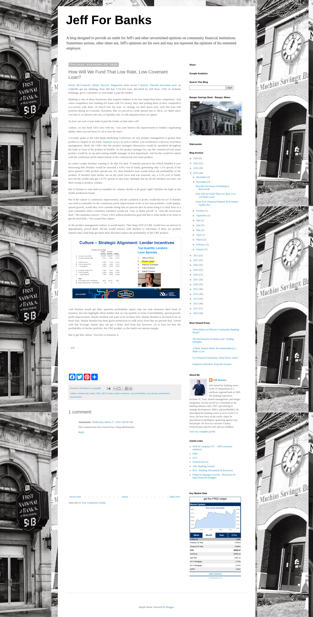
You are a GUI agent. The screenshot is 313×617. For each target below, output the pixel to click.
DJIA (192, 550)
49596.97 (237, 550)
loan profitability (138, 393)
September (201, 215)
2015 (196, 289)
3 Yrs (234, 535)
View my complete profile (202, 431)
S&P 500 (193, 558)
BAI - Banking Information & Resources (213, 470)
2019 (196, 269)
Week (196, 535)
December (201, 177)
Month (209, 535)
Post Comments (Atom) (94, 502)
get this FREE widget (215, 498)
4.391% (238, 543)
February (201, 244)
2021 (196, 260)
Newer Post (75, 496)
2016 (196, 284)
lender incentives (121, 393)
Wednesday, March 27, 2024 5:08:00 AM (112, 422)
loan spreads (152, 393)
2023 (196, 173)
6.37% (238, 565)
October (200, 210)
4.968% (238, 546)
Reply (81, 432)
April (199, 234)
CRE (98, 393)
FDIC (195, 453)
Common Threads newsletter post (157, 85)
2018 (196, 274)
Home (125, 496)
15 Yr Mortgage (196, 561)
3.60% (238, 569)
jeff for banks (107, 393)
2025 (196, 163)
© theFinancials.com (215, 578)
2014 (196, 294)
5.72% (238, 561)
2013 (196, 298)
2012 (196, 303)
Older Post (174, 496)
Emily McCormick (79, 85)
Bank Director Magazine (107, 85)
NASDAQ (193, 554)
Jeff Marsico (219, 380)
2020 (196, 265)
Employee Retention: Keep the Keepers (212, 364)
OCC (195, 457)
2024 (196, 168)
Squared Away (111, 141)
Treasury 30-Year (196, 546)
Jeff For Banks (109, 20)
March (199, 239)
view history (215, 573)
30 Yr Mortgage (196, 565)
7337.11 (237, 558)
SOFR (192, 569)
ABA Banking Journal (204, 466)
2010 (196, 313)
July (198, 220)
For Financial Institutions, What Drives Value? (216, 357)
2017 (196, 279)
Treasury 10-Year (196, 543)
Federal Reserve (201, 461)
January (200, 249)
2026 (196, 158)
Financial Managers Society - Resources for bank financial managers (214, 476)
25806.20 (237, 554)
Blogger (170, 607)
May (198, 230)
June (198, 225)
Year (221, 535)
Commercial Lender (86, 393)
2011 (196, 308)
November (201, 181)
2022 (196, 255)
